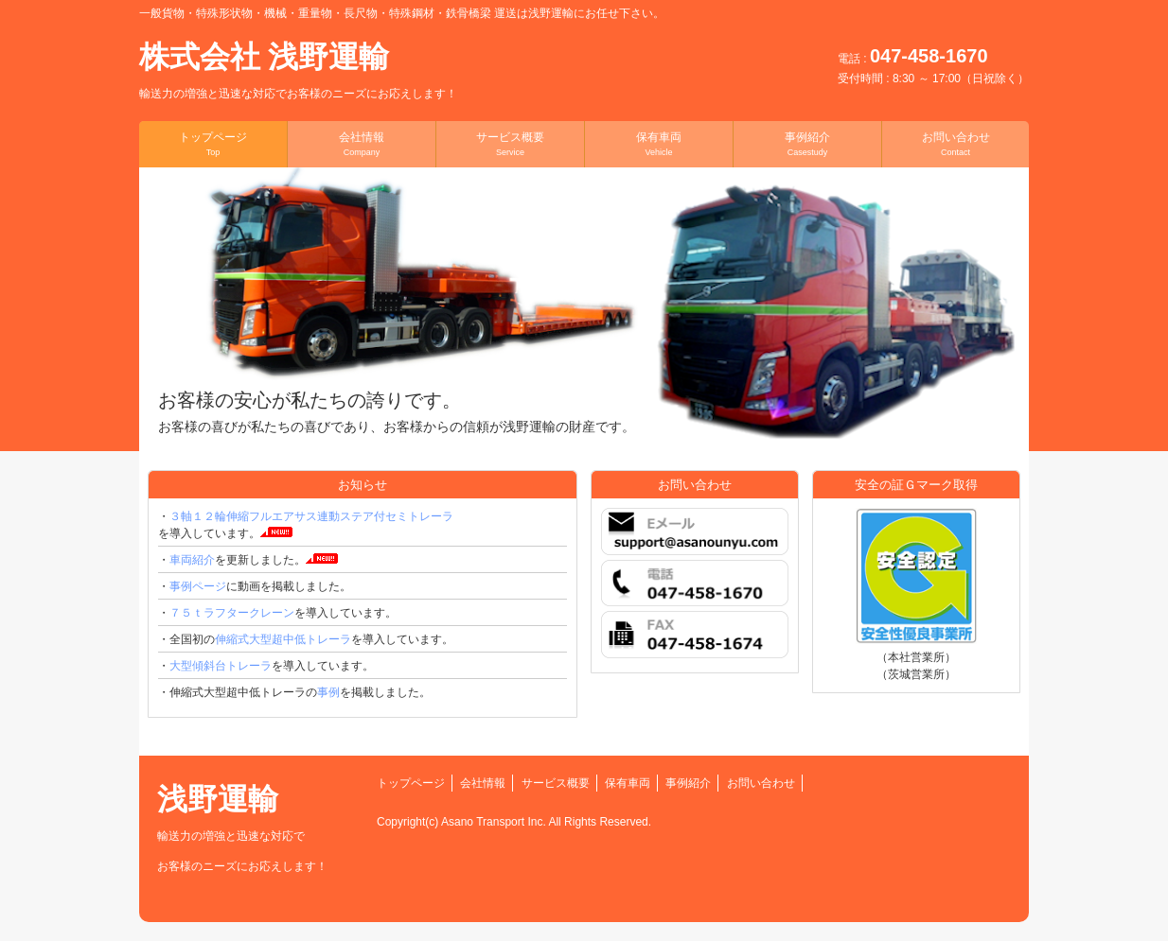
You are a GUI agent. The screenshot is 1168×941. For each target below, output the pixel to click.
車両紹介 (192, 559)
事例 (328, 692)
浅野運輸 (242, 827)
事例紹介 (807, 143)
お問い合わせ (956, 143)
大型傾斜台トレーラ (220, 665)
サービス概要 (510, 143)
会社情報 (361, 143)
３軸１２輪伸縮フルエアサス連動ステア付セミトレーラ (311, 516)
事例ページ (197, 586)
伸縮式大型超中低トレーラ (283, 639)
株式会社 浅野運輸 (298, 70)
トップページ (213, 143)
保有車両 (658, 143)
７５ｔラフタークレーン (231, 612)
